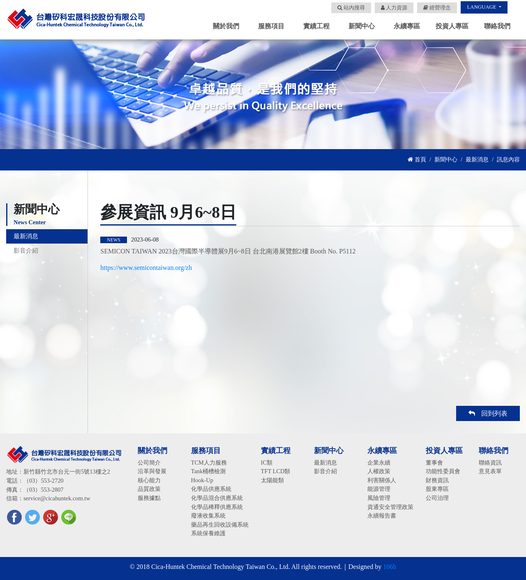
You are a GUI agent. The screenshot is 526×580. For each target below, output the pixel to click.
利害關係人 (381, 480)
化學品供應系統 (211, 489)
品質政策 (149, 489)
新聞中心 (445, 159)
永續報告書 (381, 515)
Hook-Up (202, 480)
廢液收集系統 (208, 515)
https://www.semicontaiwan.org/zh (146, 267)
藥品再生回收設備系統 (220, 524)
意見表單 (490, 471)
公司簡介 (149, 462)
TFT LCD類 (276, 471)
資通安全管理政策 (390, 507)
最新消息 (477, 159)
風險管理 (378, 498)
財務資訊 (437, 480)
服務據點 (149, 498)
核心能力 (149, 480)
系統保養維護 (208, 533)
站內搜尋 (351, 8)
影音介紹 (27, 256)
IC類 (266, 462)
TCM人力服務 (209, 462)
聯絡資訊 (490, 462)
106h (389, 566)
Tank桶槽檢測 (208, 471)
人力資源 (394, 8)
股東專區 (437, 489)
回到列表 (488, 413)
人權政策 (378, 471)
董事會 (434, 462)
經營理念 (437, 8)
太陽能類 (272, 480)
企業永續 (378, 462)
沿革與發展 (152, 471)
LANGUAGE (482, 7)
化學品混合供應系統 (217, 498)
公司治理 (437, 498)
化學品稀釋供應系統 (217, 507)
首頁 (417, 159)
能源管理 (378, 489)
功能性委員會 (443, 471)
